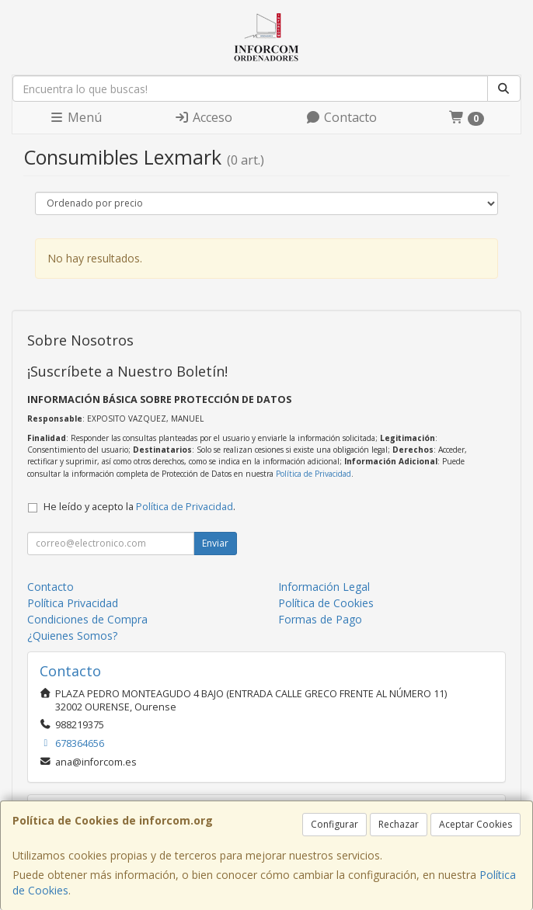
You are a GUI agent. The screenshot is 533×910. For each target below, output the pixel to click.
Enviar (215, 543)
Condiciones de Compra (87, 619)
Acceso (203, 117)
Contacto (341, 117)
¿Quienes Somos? (72, 635)
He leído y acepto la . (139, 506)
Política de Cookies (326, 603)
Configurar (334, 824)
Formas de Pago (320, 619)
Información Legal (324, 586)
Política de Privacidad (313, 473)
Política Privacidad (72, 603)
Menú (75, 117)
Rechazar (398, 824)
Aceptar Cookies (475, 824)
